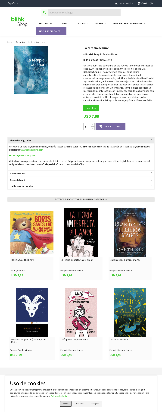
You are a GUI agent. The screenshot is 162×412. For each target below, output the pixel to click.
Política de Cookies (60, 396)
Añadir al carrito (110, 127)
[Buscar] (81, 12)
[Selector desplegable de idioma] (13, 3)
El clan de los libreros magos (124, 260)
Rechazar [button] (79, 404)
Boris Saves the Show (22, 260)
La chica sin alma (118, 339)
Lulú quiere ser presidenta (74, 339)
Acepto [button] (66, 404)
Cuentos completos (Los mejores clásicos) (28, 341)
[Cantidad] (87, 126)
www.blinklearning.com (31, 149)
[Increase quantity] (93, 125)
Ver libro (91, 108)
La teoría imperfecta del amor (76, 260)
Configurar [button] (94, 404)
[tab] (81, 140)
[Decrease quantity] (93, 128)
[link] (31, 244)
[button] (81, 140)
